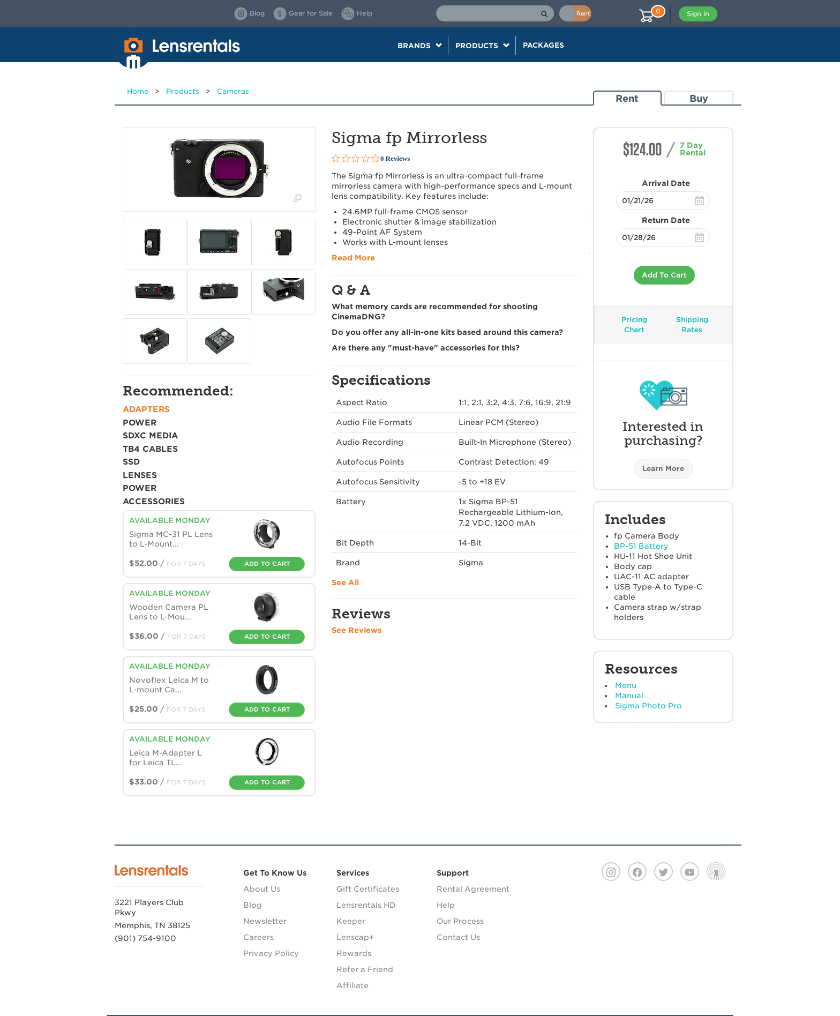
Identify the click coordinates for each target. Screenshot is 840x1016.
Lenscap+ (355, 937)
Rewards (353, 953)
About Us (261, 889)
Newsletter (265, 921)
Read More (353, 257)
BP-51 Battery (641, 546)
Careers (258, 937)
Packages (543, 45)
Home (137, 91)
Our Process (460, 921)
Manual (629, 695)
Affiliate (352, 985)
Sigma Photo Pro (648, 705)
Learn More (663, 469)
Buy (698, 98)
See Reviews (356, 630)
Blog (252, 905)
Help (446, 905)
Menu (625, 685)
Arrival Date (666, 183)
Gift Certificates (367, 889)
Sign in (698, 14)
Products (182, 91)
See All (345, 582)
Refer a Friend (364, 969)
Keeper (350, 921)
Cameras (233, 91)
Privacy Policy (271, 953)
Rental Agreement (473, 889)
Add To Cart (664, 275)
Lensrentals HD (366, 905)
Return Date (666, 220)
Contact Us (458, 937)
